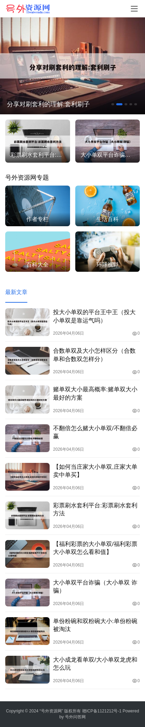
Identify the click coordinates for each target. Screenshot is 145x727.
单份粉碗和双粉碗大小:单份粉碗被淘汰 (95, 625)
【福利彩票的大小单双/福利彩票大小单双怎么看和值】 (95, 548)
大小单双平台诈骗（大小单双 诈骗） (95, 586)
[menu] (134, 8)
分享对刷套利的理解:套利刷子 (48, 104)
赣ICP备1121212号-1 (101, 711)
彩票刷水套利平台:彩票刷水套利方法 (95, 509)
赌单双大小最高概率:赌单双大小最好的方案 (95, 393)
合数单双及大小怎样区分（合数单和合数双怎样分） (94, 355)
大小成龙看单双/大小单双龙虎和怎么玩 (95, 663)
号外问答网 (75, 716)
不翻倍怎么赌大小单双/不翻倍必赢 (95, 432)
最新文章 (16, 292)
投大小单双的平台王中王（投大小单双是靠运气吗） (94, 316)
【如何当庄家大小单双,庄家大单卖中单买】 (95, 471)
